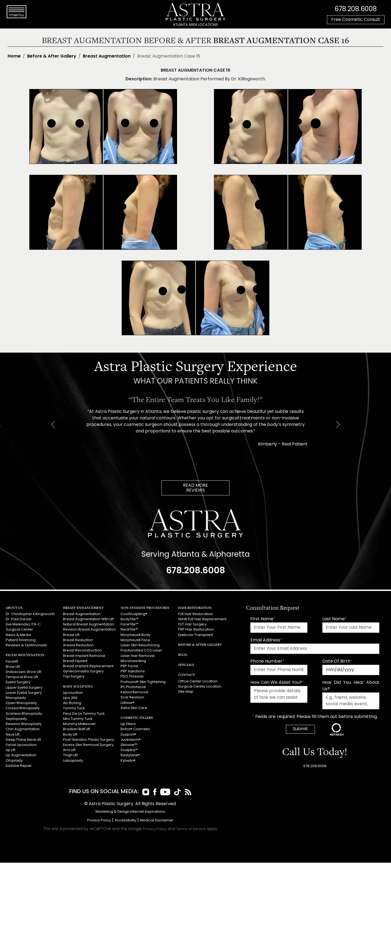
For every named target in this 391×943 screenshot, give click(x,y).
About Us (14, 607)
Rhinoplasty (16, 698)
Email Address (266, 640)
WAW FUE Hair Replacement (202, 619)
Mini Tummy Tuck (77, 718)
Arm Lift (69, 750)
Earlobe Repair (19, 765)
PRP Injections (133, 671)
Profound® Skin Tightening (143, 681)
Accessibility (125, 820)
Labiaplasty (73, 760)
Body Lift (70, 734)
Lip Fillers (128, 724)
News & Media (18, 635)
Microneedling (133, 661)
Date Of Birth (337, 661)
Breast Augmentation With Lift (88, 619)
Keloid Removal (134, 692)
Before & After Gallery (51, 56)
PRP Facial (129, 666)
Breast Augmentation (107, 56)
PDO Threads (132, 676)
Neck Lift (13, 734)
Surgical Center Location (199, 686)
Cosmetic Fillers (137, 717)
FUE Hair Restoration (195, 614)
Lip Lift (10, 750)
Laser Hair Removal (137, 655)
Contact (186, 674)
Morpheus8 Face (135, 640)
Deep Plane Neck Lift (23, 739)
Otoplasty (14, 760)
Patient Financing (21, 640)
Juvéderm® (131, 739)
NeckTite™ (129, 629)
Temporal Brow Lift (22, 677)
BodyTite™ (129, 619)
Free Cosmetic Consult (355, 20)
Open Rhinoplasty (21, 703)
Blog (182, 654)
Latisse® (127, 702)
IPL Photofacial (133, 687)
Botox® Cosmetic (135, 729)
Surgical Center (19, 629)
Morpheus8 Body (135, 635)
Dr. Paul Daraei (18, 619)
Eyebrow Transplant (195, 635)
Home (14, 56)
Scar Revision (132, 697)
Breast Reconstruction (82, 650)
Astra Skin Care (134, 708)
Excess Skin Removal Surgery (88, 744)
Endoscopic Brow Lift (23, 672)
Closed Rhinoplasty (23, 708)
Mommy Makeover (79, 724)
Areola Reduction (78, 645)
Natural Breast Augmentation (88, 624)
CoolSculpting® (134, 614)
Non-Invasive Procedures (145, 607)
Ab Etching (72, 703)
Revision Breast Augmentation (89, 629)
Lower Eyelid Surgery (24, 692)
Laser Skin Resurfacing (140, 645)
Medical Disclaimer (157, 820)
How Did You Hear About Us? (350, 686)
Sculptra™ (129, 750)
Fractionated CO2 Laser (141, 650)
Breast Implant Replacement (88, 666)
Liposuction (73, 692)
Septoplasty (16, 718)
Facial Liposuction (21, 744)
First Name (263, 619)
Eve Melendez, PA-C (23, 624)
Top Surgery (73, 676)
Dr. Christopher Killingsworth (30, 614)
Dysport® (128, 734)
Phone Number (267, 661)
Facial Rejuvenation (25, 655)
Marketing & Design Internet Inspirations (130, 812)
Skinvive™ (129, 744)
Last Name (334, 619)
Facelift (12, 661)
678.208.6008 (356, 9)
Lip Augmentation (21, 755)
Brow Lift (13, 667)
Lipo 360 (70, 698)
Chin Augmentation (23, 729)
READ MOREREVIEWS (195, 488)
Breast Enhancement (83, 607)
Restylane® (130, 755)
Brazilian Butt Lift (76, 729)
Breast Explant (75, 661)
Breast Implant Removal (84, 655)
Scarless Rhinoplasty (24, 713)
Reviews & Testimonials (26, 645)
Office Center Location (197, 681)
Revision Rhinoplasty (24, 724)
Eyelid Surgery (18, 682)
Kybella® (128, 760)
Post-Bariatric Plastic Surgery (88, 739)
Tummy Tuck (74, 708)
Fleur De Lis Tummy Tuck (84, 713)
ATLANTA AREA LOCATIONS (195, 25)
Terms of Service (191, 829)
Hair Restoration (195, 607)
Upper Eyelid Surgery (24, 687)
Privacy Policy (99, 820)
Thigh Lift (70, 755)
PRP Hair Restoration (196, 629)
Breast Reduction (78, 640)
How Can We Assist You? (277, 683)
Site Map (185, 692)
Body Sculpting (78, 686)
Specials (186, 664)
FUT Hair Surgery (192, 624)
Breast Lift (71, 635)
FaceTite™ (129, 624)
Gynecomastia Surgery (83, 671)
